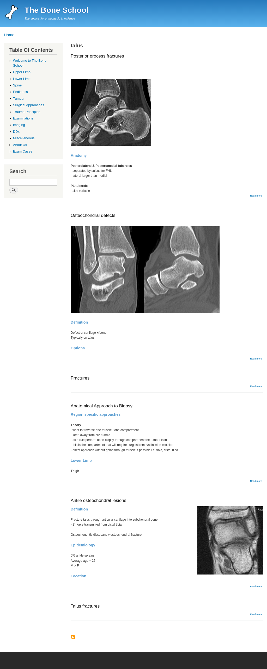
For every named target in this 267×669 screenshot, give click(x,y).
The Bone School (56, 10)
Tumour (19, 98)
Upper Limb (22, 72)
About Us (20, 145)
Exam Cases (22, 151)
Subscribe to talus (73, 637)
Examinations (23, 118)
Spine (17, 85)
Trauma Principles (26, 112)
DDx (16, 132)
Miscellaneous (23, 138)
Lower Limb (22, 79)
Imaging (19, 125)
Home (9, 35)
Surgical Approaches (28, 105)
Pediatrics (20, 92)
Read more (256, 195)
